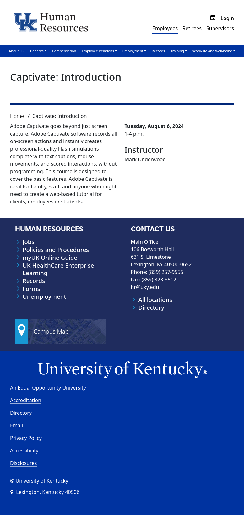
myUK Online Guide (50, 257)
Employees (165, 28)
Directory (151, 307)
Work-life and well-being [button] (212, 50)
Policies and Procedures (56, 249)
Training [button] (177, 50)
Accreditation (25, 400)
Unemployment (44, 296)
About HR (16, 50)
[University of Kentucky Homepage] (122, 370)
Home (17, 116)
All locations (155, 299)
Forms (31, 288)
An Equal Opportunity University (48, 387)
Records (158, 50)
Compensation (64, 50)
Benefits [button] (37, 50)
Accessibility (24, 450)
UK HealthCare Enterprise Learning (58, 269)
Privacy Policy (26, 438)
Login (227, 18)
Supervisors (220, 28)
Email (16, 425)
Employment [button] (132, 50)
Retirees (192, 28)
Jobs (28, 242)
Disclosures (23, 463)
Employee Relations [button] (98, 50)
